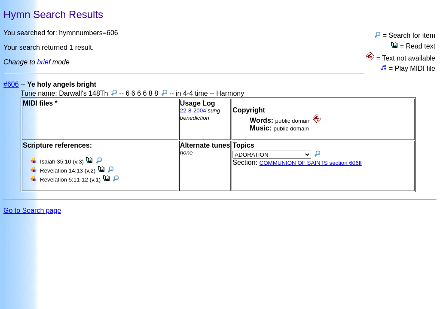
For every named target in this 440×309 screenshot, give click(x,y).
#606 (11, 84)
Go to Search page (32, 210)
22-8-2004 (193, 110)
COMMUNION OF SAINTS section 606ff (311, 163)
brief (43, 62)
